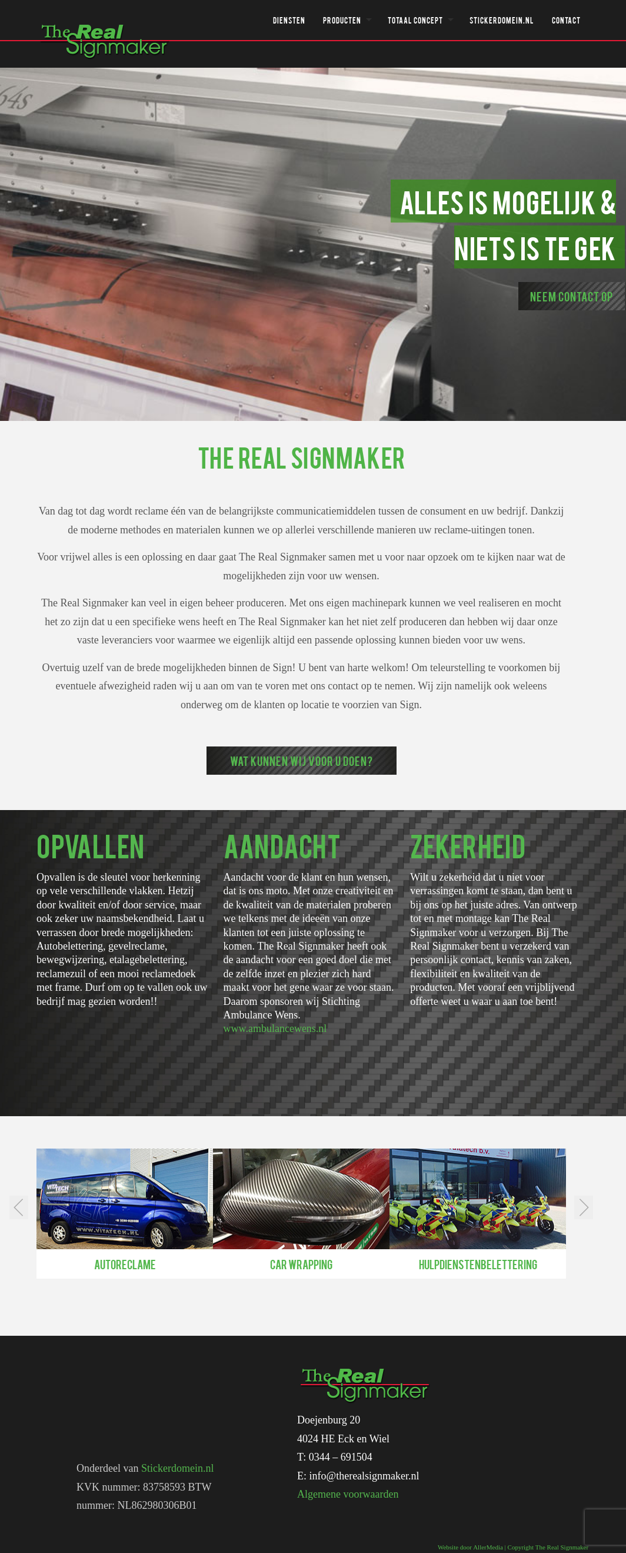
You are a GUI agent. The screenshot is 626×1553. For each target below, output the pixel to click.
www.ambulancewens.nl (275, 1028)
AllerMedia (488, 1547)
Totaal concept (415, 20)
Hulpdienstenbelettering (478, 1264)
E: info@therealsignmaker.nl (358, 1476)
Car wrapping (301, 1264)
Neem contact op (571, 296)
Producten (342, 20)
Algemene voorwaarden (347, 1494)
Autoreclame (125, 1264)
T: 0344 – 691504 (334, 1457)
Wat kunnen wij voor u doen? (301, 761)
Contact (566, 20)
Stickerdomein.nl (502, 20)
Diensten (289, 20)
